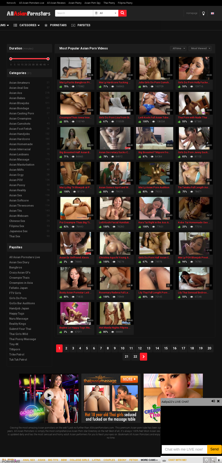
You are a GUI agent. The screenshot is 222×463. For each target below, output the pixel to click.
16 (174, 348)
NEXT (143, 357)
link (218, 401)
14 (157, 348)
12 (140, 348)
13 (148, 348)
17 (183, 348)
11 (131, 348)
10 (122, 348)
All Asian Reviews (56, 3)
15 (166, 348)
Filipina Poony (125, 3)
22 (135, 356)
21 (126, 356)
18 (192, 348)
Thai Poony (109, 3)
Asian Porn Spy (93, 3)
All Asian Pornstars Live (31, 3)
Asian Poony (75, 3)
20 (209, 348)
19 (200, 348)
